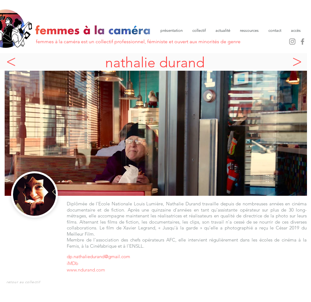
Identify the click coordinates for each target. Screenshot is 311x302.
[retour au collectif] (24, 282)
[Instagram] (292, 41)
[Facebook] (302, 41)
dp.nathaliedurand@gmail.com (98, 256)
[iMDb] (75, 263)
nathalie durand (155, 62)
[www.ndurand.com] (122, 269)
